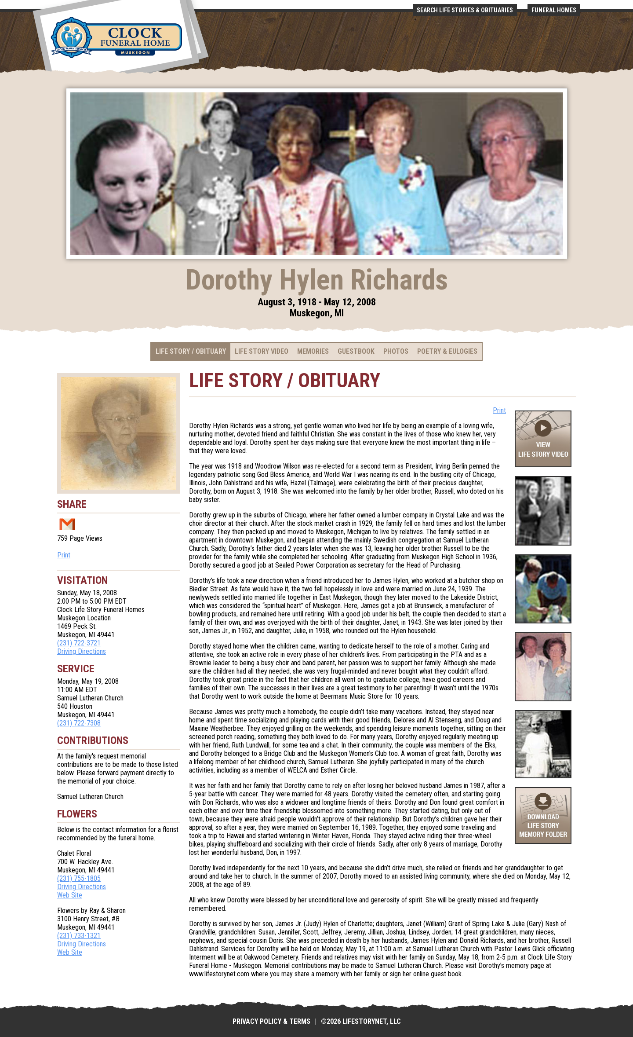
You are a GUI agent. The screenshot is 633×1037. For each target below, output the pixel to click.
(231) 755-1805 (79, 878)
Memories (313, 351)
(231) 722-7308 (79, 723)
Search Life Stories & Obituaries (465, 10)
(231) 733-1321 (79, 935)
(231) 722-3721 (79, 643)
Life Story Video (261, 351)
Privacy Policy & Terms (271, 1021)
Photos (395, 351)
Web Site (69, 895)
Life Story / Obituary (191, 351)
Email (67, 524)
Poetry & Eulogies (447, 351)
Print (63, 555)
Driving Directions (81, 651)
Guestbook (356, 351)
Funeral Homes (553, 10)
